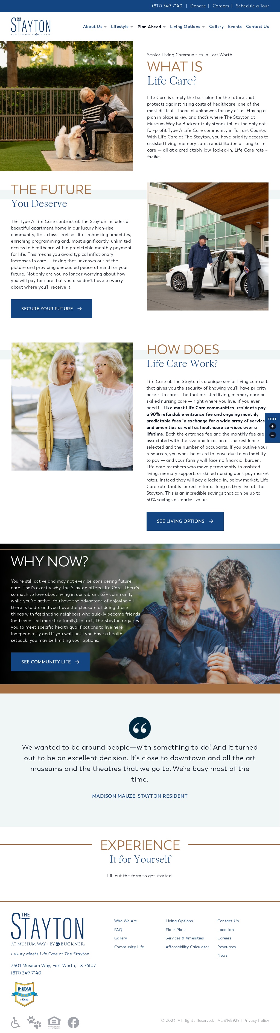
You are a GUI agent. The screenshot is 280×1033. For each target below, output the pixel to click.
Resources (226, 947)
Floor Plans (176, 929)
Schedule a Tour (252, 5)
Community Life (129, 947)
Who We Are (125, 921)
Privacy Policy (256, 1020)
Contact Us (257, 26)
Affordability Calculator (187, 947)
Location (225, 929)
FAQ (118, 929)
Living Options (185, 26)
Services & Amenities (185, 938)
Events (235, 26)
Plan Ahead (149, 26)
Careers (221, 5)
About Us (92, 26)
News (222, 955)
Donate (198, 5)
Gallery (216, 26)
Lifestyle (120, 26)
